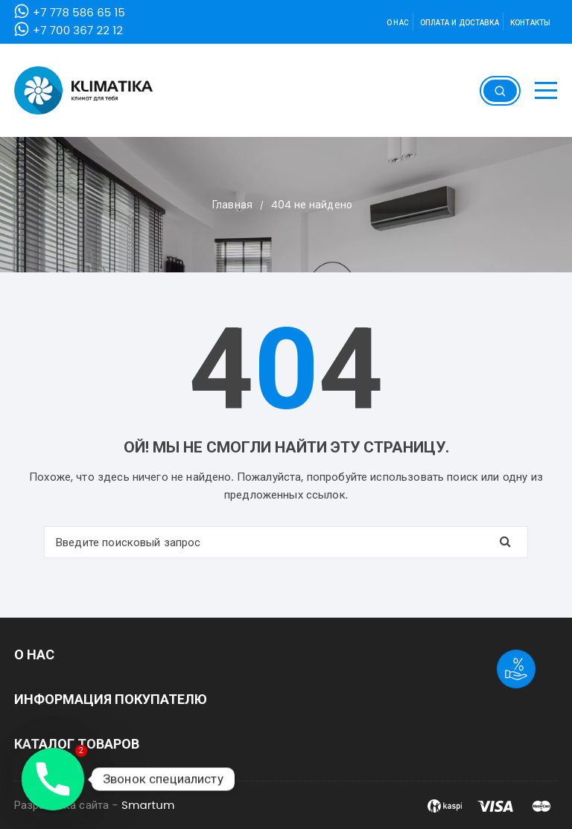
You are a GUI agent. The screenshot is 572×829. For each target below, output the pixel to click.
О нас (398, 22)
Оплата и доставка (459, 22)
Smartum (148, 805)
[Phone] (53, 779)
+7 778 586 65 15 (79, 12)
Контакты (530, 22)
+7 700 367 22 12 (78, 30)
